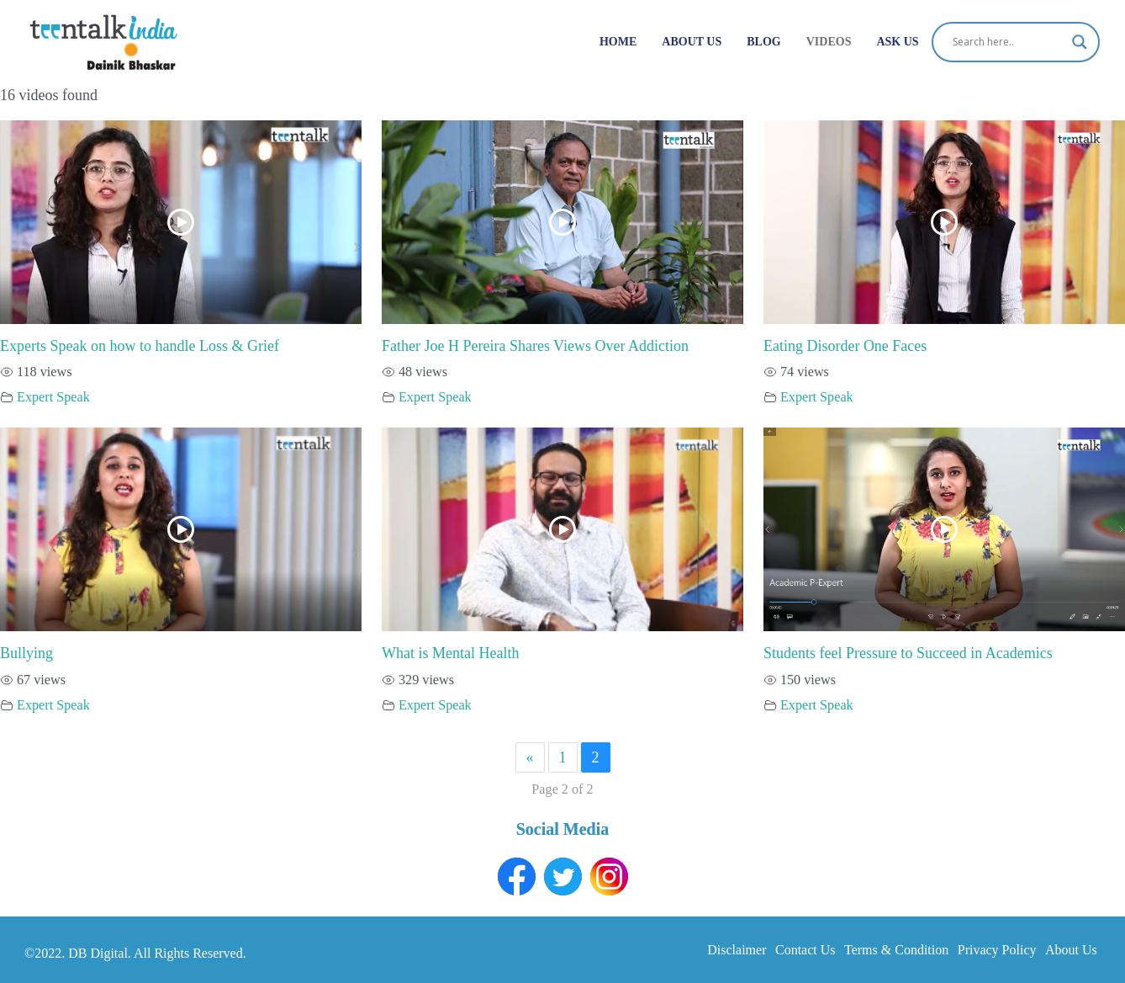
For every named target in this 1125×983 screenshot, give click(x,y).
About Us (691, 41)
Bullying (26, 653)
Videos (829, 41)
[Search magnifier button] (1079, 42)
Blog (763, 41)
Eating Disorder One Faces (845, 345)
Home (617, 41)
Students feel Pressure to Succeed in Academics (908, 653)
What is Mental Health (450, 653)
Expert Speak (53, 397)
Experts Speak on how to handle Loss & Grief (139, 345)
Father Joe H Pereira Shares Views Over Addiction (535, 345)
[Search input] (1008, 42)
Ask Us (897, 41)
